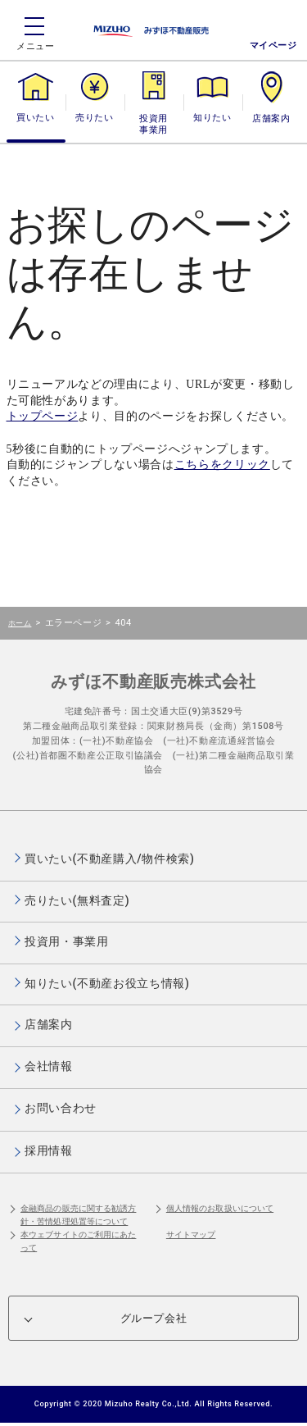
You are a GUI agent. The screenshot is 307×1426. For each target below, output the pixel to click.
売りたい (94, 117)
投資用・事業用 (154, 124)
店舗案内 (271, 117)
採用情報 (49, 1150)
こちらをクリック (222, 464)
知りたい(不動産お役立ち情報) (107, 983)
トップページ (43, 416)
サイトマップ (191, 1234)
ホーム (19, 622)
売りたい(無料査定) (77, 900)
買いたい (35, 117)
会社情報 (49, 1066)
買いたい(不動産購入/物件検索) (110, 858)
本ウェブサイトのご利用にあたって (78, 1241)
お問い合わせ (61, 1107)
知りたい (212, 117)
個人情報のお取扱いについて (219, 1208)
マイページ (273, 45)
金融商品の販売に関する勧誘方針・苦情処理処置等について (78, 1215)
